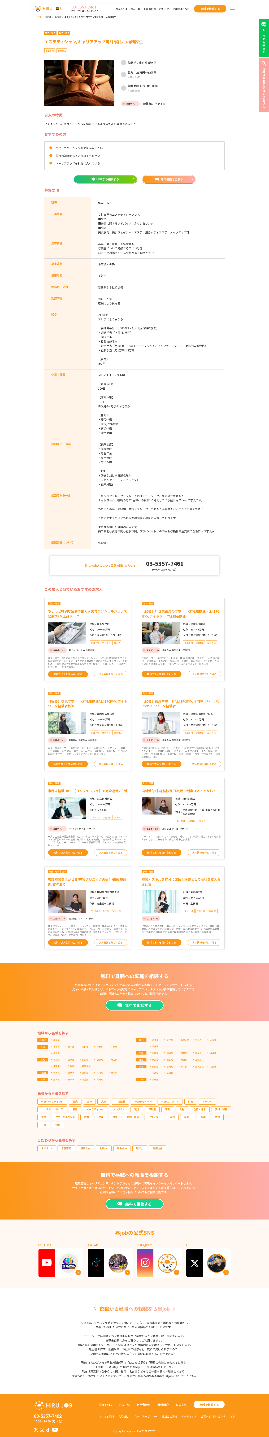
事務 (167, 1109)
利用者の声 (150, 9)
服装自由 (85, 1148)
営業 (43, 1117)
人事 (103, 1101)
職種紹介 (163, 1405)
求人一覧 (135, 9)
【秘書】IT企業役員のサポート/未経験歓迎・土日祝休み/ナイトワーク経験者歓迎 (180, 613)
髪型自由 (158, 1148)
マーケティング (95, 1109)
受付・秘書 (221, 1109)
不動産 (152, 1109)
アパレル (207, 1101)
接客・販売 (133, 1117)
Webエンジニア (170, 1101)
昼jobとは (121, 9)
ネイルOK (46, 1148)
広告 (86, 1117)
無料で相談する (209, 1405)
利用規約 (123, 1416)
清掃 (74, 1109)
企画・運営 (200, 1109)
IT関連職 (120, 1101)
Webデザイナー (143, 1101)
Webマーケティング (52, 1101)
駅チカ (140, 1148)
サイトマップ (189, 1416)
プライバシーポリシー (145, 1416)
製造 (136, 1109)
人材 (181, 1109)
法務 (100, 1117)
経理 (172, 1117)
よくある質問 (106, 1416)
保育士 (187, 1117)
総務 (203, 1117)
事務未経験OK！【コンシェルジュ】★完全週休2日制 (87, 790)
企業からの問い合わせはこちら (218, 1416)
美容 (217, 1117)
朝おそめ (122, 1148)
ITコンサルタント (65, 1117)
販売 (75, 1101)
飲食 (57, 1125)
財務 (190, 1101)
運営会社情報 (169, 1416)
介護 (43, 1125)
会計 (89, 1101)
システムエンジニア (52, 1109)
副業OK (103, 1148)
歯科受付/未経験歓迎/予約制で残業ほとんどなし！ (179, 790)
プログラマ (119, 1109)
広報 (115, 1117)
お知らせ (164, 9)
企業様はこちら (180, 9)
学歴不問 (66, 1148)
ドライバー (154, 1117)
